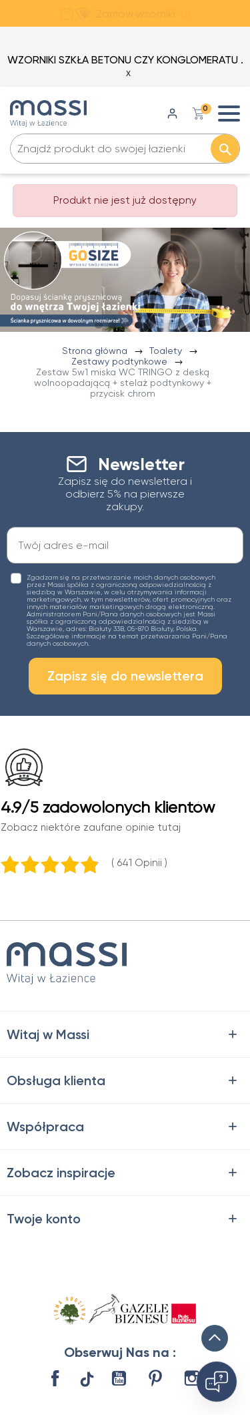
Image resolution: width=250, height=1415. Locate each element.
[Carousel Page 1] (99, 325)
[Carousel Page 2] (112, 325)
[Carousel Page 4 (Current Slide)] (139, 325)
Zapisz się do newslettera (125, 676)
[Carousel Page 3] (125, 325)
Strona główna (96, 350)
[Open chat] (217, 1382)
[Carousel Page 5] (152, 325)
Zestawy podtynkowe (120, 361)
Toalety (167, 350)
